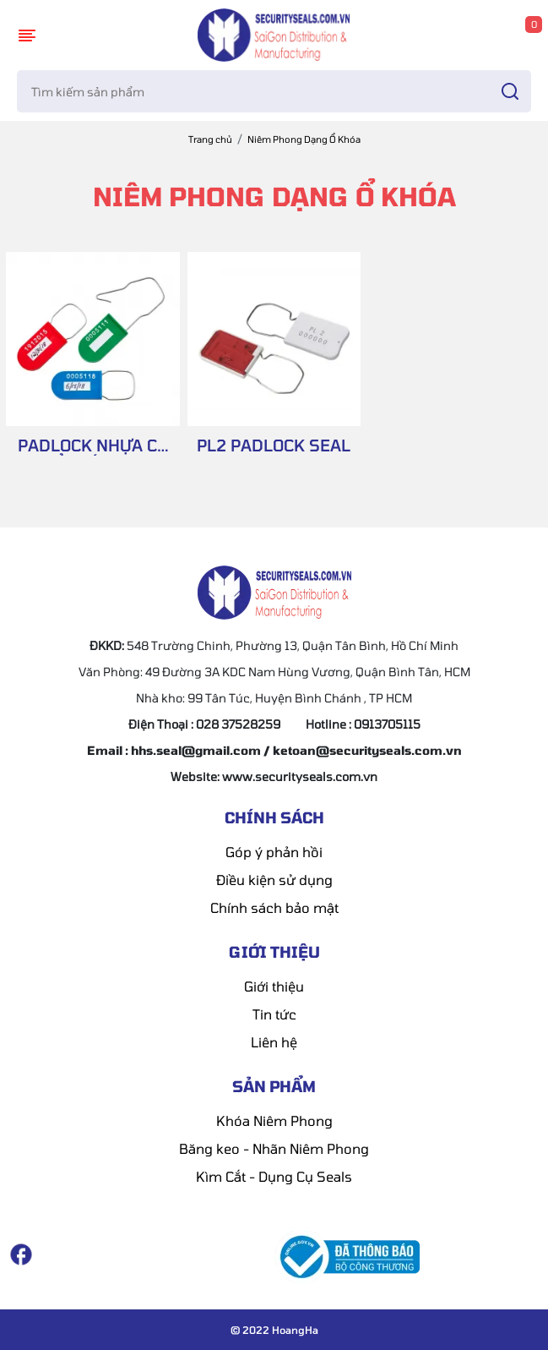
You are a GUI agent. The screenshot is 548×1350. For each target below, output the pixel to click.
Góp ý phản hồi (274, 852)
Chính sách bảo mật (274, 907)
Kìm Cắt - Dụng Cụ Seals (274, 1176)
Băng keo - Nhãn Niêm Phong (274, 1148)
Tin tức (274, 1014)
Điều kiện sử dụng (274, 880)
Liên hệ (274, 1042)
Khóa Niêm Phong (274, 1120)
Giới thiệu (274, 986)
